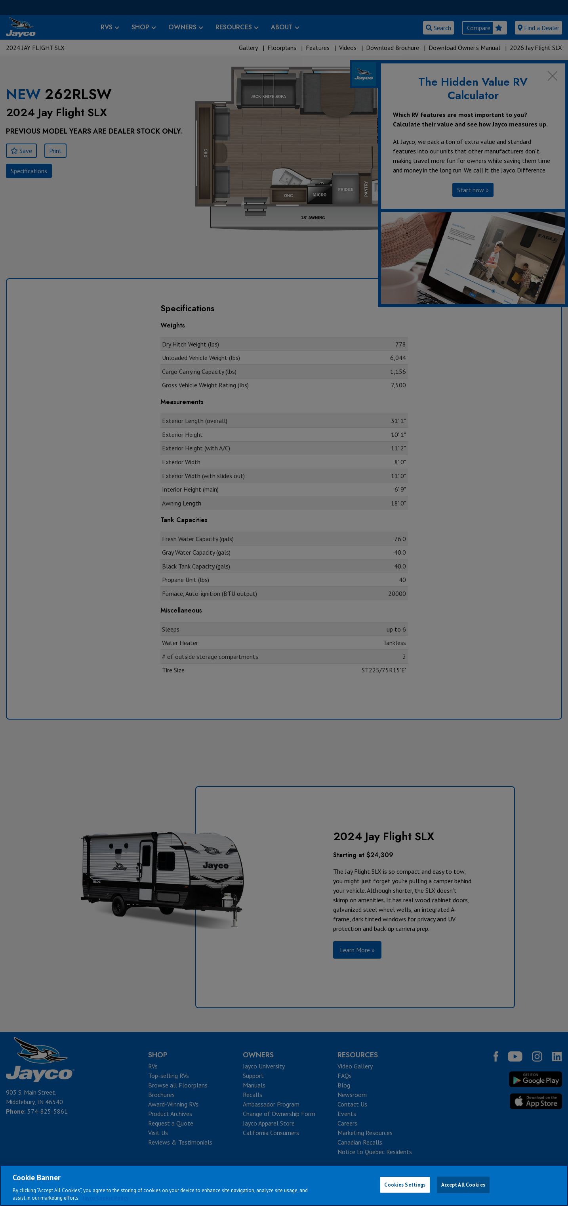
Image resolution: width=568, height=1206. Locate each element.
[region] (284, 1185)
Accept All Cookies (463, 1184)
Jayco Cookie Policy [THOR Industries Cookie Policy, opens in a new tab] (105, 1198)
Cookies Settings (404, 1184)
